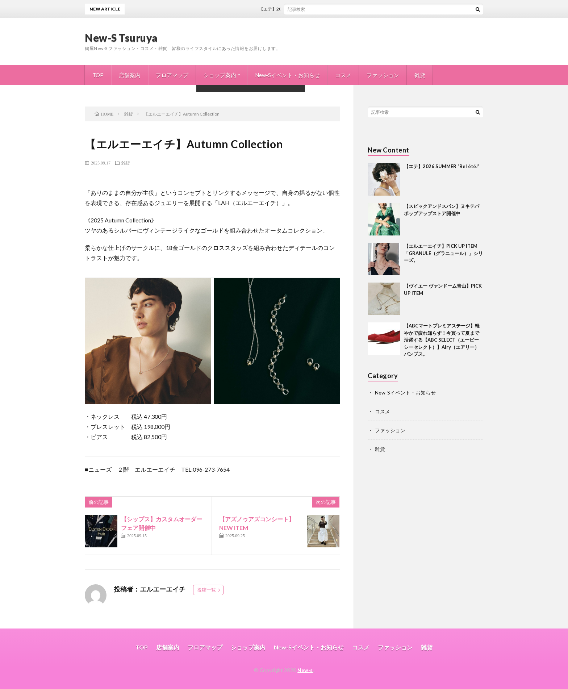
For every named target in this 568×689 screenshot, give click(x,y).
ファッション (383, 75)
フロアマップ (172, 75)
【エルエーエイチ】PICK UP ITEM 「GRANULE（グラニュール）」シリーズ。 (443, 253)
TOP (98, 75)
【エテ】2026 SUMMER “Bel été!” (296, 9)
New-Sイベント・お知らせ (287, 75)
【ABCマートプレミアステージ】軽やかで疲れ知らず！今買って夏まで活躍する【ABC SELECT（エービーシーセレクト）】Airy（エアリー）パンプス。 (442, 340)
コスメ (343, 75)
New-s (305, 670)
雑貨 (419, 75)
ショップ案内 (220, 75)
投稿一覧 (206, 590)
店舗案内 (130, 75)
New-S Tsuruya (121, 38)
